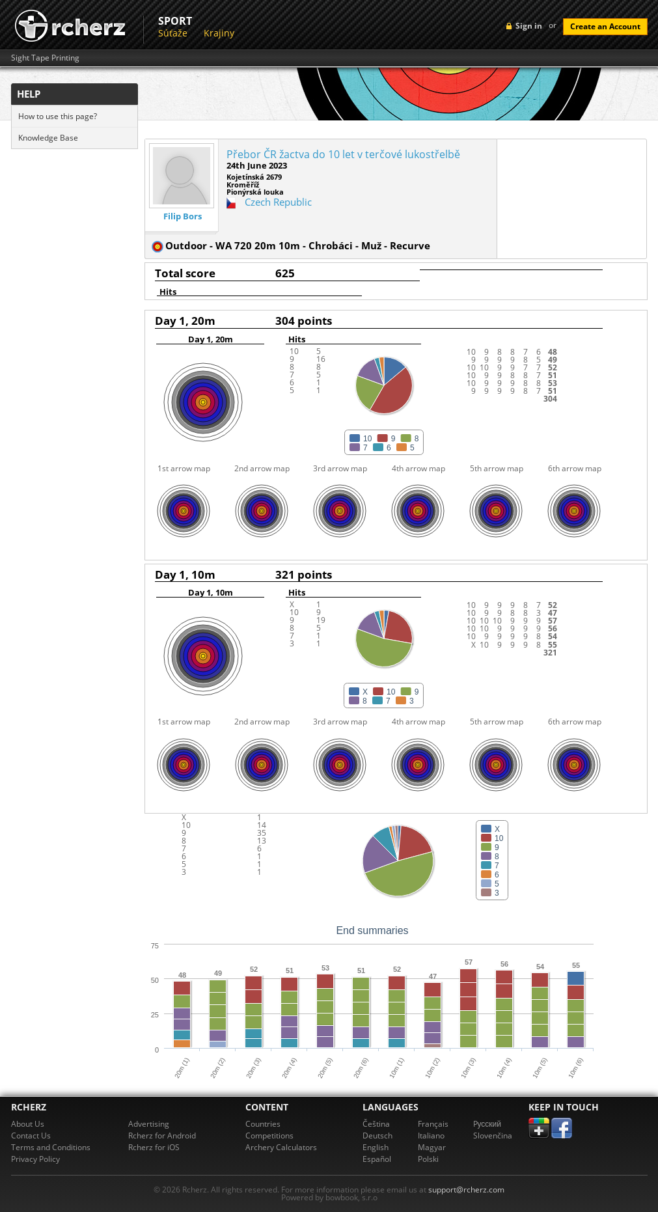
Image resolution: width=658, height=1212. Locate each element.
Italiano (431, 1135)
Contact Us (31, 1135)
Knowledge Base (48, 137)
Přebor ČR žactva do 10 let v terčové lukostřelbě (343, 154)
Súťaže (172, 33)
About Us (27, 1123)
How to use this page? (57, 116)
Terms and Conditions (50, 1147)
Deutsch (377, 1135)
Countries (263, 1123)
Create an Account (605, 26)
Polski (428, 1158)
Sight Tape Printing (45, 58)
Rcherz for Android (162, 1135)
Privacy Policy (35, 1158)
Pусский (487, 1123)
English (376, 1147)
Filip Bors (182, 216)
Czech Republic (278, 201)
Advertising (148, 1123)
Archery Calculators (281, 1147)
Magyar (432, 1147)
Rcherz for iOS (154, 1147)
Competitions (269, 1135)
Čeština (376, 1123)
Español (377, 1158)
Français (433, 1123)
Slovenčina (492, 1135)
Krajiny (219, 33)
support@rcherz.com (466, 1189)
